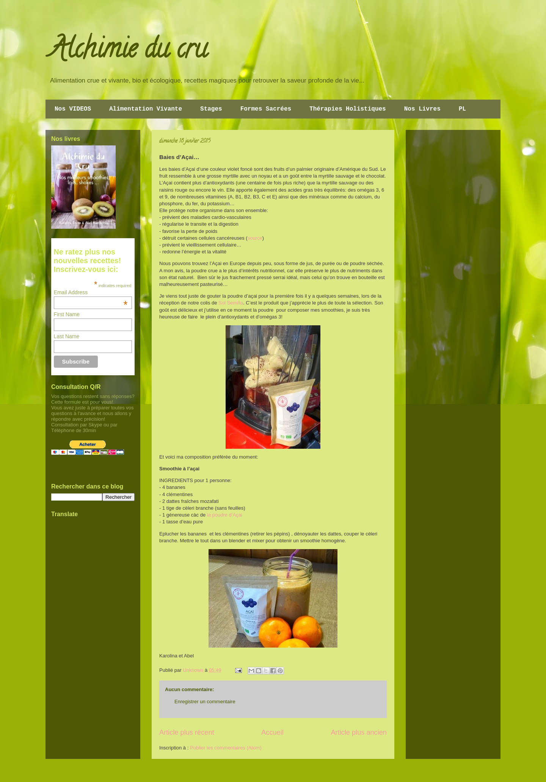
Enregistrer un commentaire (204, 701)
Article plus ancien (359, 732)
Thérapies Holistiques (347, 109)
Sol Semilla (230, 303)
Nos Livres (422, 109)
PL (462, 109)
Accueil (272, 732)
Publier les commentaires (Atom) (226, 748)
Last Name (67, 336)
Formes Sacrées (265, 109)
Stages (211, 109)
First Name (67, 314)
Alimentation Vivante (145, 109)
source (255, 238)
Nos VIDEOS (73, 109)
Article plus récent (186, 732)
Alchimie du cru (128, 51)
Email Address (91, 292)
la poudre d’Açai (224, 515)
